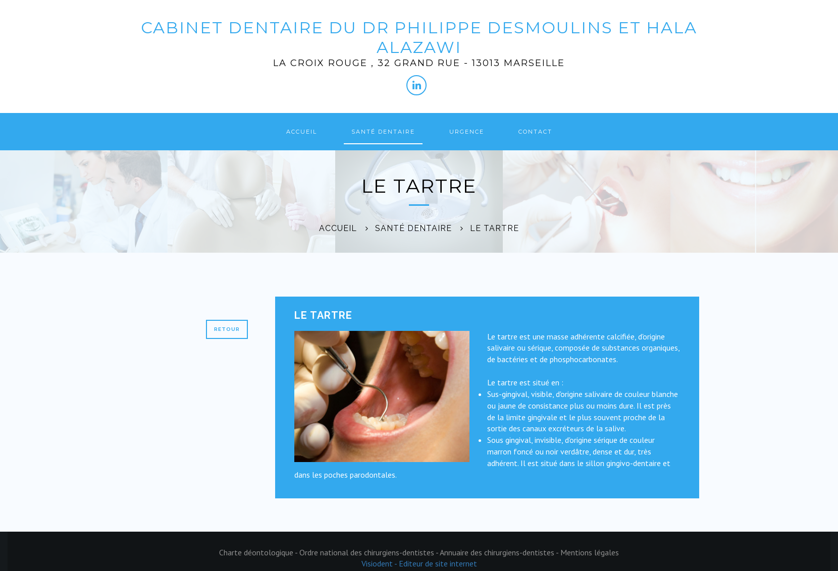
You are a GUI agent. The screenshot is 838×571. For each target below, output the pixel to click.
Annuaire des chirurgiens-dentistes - (500, 552)
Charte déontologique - (259, 552)
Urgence (466, 131)
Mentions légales (589, 552)
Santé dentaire (383, 131)
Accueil (301, 131)
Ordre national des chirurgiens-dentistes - (369, 552)
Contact (535, 131)
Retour (227, 329)
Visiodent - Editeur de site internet (419, 563)
